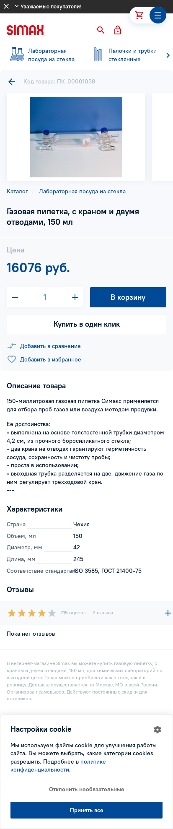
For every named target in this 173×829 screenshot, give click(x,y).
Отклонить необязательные (86, 789)
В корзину (128, 297)
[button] (101, 30)
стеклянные (122, 55)
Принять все (86, 810)
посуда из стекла (42, 55)
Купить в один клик (87, 324)
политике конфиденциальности (58, 766)
